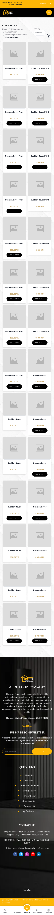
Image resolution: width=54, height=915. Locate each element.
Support (43, 4)
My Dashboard (29, 811)
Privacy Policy (29, 796)
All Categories (17, 29)
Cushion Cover (12, 37)
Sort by (37, 29)
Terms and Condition (29, 786)
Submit (42, 751)
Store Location (29, 801)
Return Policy (29, 791)
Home (4, 29)
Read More (27, 726)
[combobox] (40, 33)
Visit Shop (29, 780)
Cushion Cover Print (14, 68)
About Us (29, 775)
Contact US (29, 806)
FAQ (49, 4)
